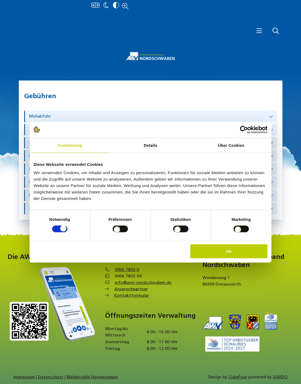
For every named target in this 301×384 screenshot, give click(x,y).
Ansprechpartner (131, 289)
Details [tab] (150, 145)
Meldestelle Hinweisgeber (92, 377)
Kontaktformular (131, 296)
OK (229, 251)
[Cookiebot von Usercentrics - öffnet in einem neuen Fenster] (243, 130)
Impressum (24, 377)
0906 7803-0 (127, 270)
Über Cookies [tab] (231, 145)
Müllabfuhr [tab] (40, 116)
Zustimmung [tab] (70, 145)
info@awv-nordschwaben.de (143, 283)
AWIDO (280, 377)
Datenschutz (50, 377)
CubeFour (237, 377)
